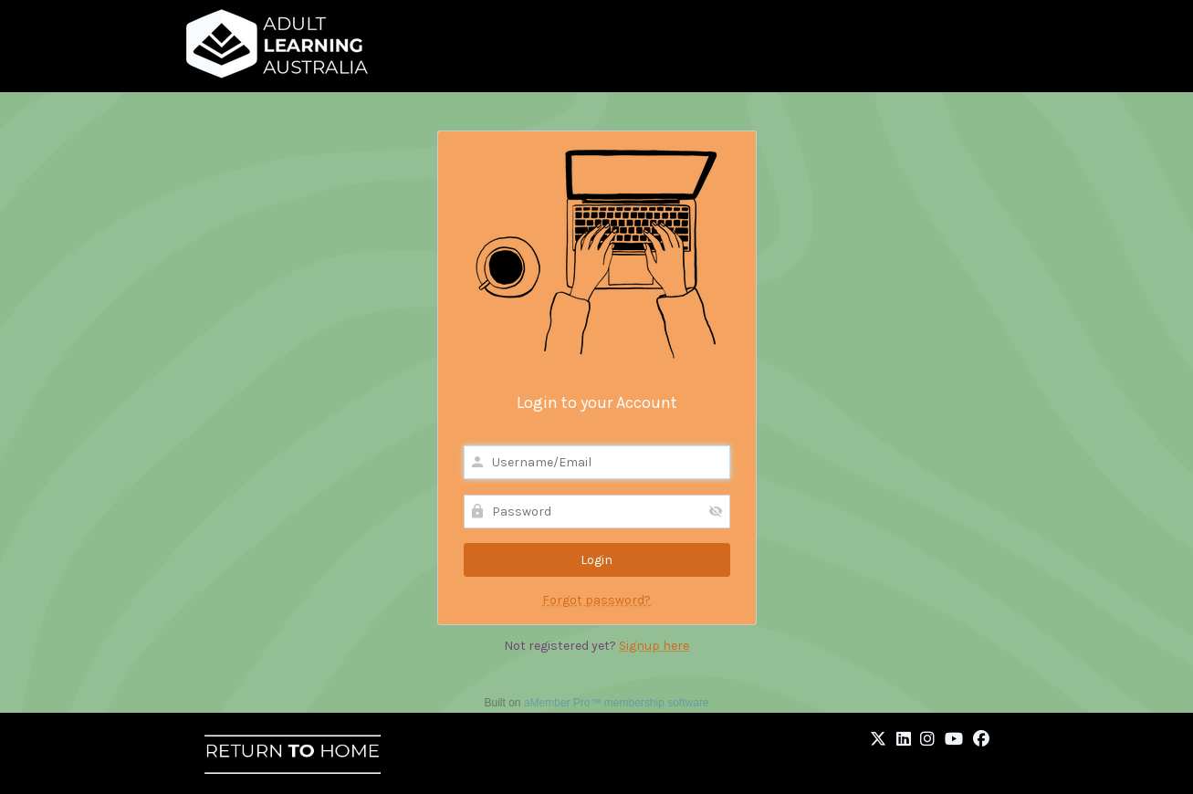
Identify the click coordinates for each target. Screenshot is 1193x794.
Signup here (654, 645)
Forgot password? (596, 600)
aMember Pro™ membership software (616, 702)
